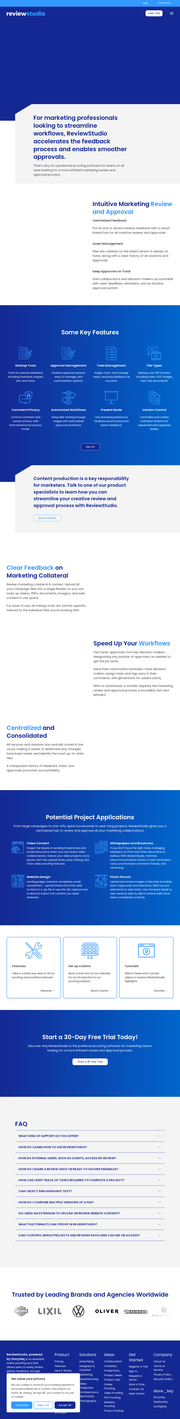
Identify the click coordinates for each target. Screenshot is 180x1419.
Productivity (112, 1351)
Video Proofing (113, 1374)
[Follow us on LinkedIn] (159, 1407)
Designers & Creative (87, 1349)
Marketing (85, 1355)
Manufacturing (88, 1360)
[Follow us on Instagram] (149, 1407)
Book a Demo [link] (47, 518)
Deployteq (160, 1382)
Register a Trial (138, 1347)
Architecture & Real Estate (88, 1375)
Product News (113, 1356)
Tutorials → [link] (161, 971)
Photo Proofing (113, 1391)
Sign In (133, 1352)
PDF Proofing (112, 1378)
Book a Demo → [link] (101, 971)
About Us (159, 1342)
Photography (87, 1381)
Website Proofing (109, 1385)
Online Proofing (109, 1367)
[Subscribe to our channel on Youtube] (168, 1407)
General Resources (61, 1358)
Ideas (109, 1335)
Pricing (59, 1342)
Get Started (136, 1338)
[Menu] (171, 13)
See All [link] (90, 447)
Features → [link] (47, 971)
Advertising (86, 1342)
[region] (43, 1392)
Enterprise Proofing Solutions (61, 1368)
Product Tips (112, 1360)
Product (62, 1335)
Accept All (65, 1405)
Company (163, 1335)
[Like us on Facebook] (140, 1407)
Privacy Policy (162, 1355)
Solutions (87, 1335)
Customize (21, 1405)
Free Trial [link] (154, 13)
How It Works (63, 1351)
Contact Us (164, 3)
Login (145, 3)
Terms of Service (159, 1349)
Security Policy (163, 1360)
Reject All (43, 1405)
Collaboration (113, 1342)
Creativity (110, 1347)
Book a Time (137, 1365)
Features (60, 1347)
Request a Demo (135, 1358)
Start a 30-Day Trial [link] (90, 1042)
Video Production (86, 1366)
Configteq (160, 1387)
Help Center (137, 1374)
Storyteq (159, 1378)
